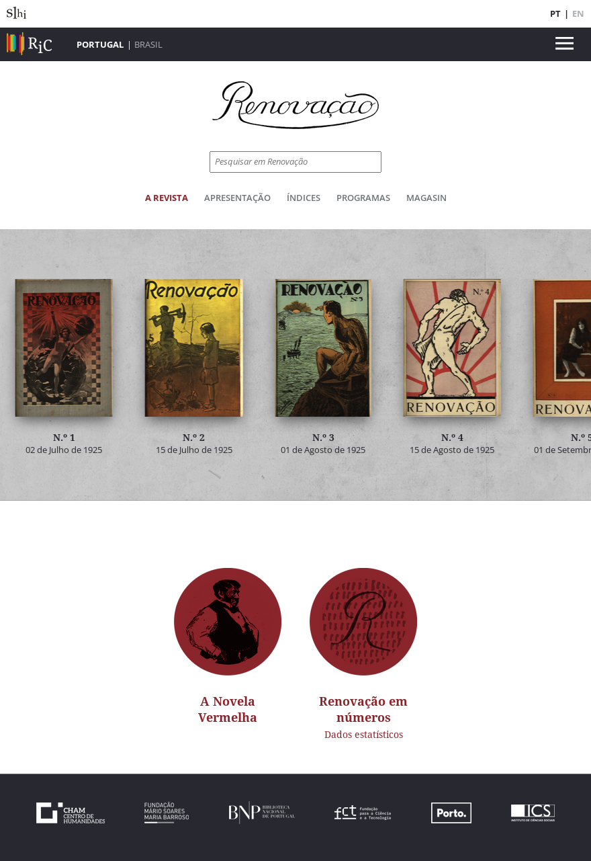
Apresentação (237, 198)
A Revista (166, 198)
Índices (303, 198)
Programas (363, 198)
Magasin (426, 198)
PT (555, 13)
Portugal (100, 44)
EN (578, 13)
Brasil (148, 44)
